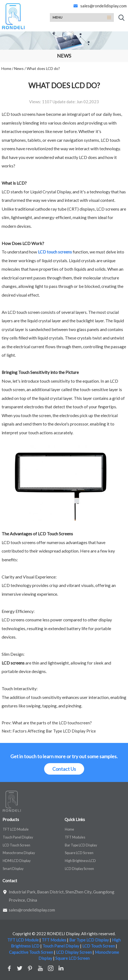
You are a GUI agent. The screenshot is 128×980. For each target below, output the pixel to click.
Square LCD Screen (79, 853)
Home (69, 829)
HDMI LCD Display (17, 861)
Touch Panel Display (18, 837)
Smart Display (13, 869)
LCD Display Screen (79, 869)
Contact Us (64, 769)
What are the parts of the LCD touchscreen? (51, 722)
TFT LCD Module (16, 829)
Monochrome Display (19, 853)
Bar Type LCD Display (81, 845)
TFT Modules (75, 837)
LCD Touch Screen (16, 845)
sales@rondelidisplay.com (103, 5)
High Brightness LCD (80, 861)
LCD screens (13, 662)
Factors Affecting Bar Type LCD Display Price (54, 730)
